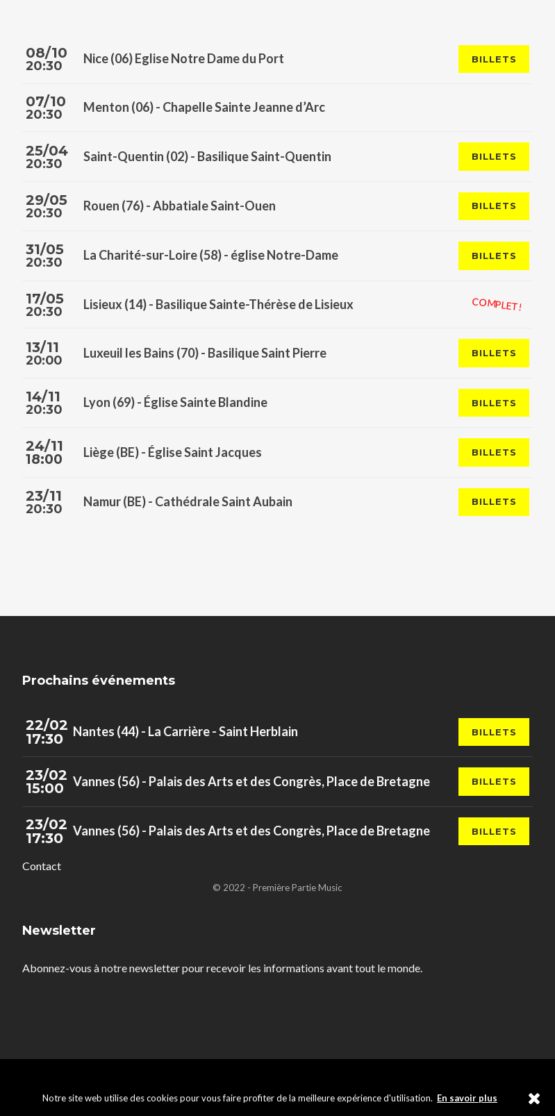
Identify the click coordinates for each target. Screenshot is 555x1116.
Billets (493, 59)
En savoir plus (467, 1097)
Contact (41, 870)
